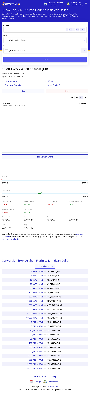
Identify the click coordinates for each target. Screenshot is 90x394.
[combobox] (45, 40)
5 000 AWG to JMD (35, 313)
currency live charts (10, 239)
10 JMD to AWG (36, 330)
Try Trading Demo (45, 266)
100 (77, 30)
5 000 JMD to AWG (35, 364)
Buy (23, 91)
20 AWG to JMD (36, 284)
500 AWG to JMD (36, 296)
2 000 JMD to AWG (35, 355)
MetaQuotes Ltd (52, 387)
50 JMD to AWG (36, 339)
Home (37, 376)
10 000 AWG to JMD (34, 318)
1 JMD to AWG (37, 322)
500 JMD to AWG (36, 347)
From (5, 35)
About (45, 376)
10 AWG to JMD (36, 280)
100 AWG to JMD (36, 292)
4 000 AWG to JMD (35, 309)
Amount (6, 25)
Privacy (52, 376)
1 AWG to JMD (37, 271)
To (4, 46)
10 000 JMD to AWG (34, 368)
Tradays (35, 381)
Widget (51, 81)
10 (70, 30)
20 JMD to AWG (36, 334)
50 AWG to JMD (36, 288)
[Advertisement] (45, 166)
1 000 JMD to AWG (35, 351)
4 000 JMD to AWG (35, 360)
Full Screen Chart (45, 157)
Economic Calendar (13, 85)
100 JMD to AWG (36, 343)
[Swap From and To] (84, 50)
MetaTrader (50, 381)
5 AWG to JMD (37, 275)
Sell (67, 91)
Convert (45, 59)
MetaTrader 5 (54, 85)
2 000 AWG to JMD (35, 305)
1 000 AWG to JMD (35, 301)
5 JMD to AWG (37, 326)
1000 (82, 30)
